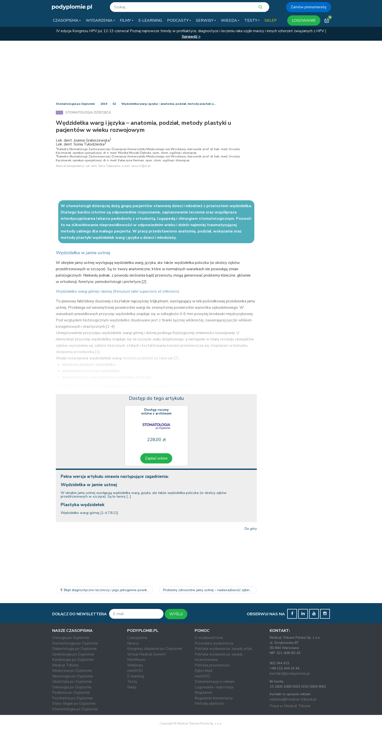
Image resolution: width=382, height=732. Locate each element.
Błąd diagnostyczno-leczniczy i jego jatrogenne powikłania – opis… (106, 590)
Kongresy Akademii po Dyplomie (154, 648)
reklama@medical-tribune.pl (293, 699)
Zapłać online (156, 458)
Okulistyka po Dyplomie (72, 681)
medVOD (135, 670)
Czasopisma (137, 637)
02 (114, 104)
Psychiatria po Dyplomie (72, 698)
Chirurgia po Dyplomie (70, 637)
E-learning (135, 676)
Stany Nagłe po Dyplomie (74, 703)
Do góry (251, 528)
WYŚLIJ (176, 614)
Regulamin (203, 692)
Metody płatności (209, 703)
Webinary (135, 665)
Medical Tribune (65, 665)
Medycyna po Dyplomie (72, 670)
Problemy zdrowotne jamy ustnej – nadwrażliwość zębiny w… (210, 590)
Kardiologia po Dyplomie (73, 659)
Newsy (133, 643)
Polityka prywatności (212, 665)
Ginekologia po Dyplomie (73, 654)
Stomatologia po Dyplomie (75, 104)
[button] (67, 20)
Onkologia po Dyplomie (71, 687)
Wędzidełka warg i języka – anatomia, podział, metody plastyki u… (168, 104)
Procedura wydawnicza (214, 643)
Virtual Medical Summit (146, 654)
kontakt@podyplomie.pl (290, 673)
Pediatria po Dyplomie (71, 692)
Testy (132, 681)
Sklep (131, 687)
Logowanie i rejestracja (214, 687)
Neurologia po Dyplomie (72, 676)
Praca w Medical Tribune (290, 705)
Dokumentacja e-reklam (215, 681)
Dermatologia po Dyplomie (75, 643)
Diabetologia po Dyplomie (74, 648)
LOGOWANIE (304, 20)
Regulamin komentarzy (214, 698)
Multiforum (136, 659)
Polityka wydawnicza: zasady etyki (223, 648)
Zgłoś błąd (203, 670)
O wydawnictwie (209, 637)
